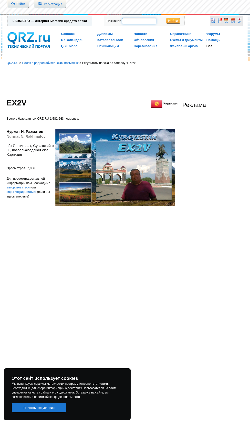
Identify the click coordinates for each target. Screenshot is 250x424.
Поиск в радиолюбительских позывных (50, 63)
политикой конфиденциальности (57, 397)
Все (209, 46)
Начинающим (108, 46)
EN (213, 22)
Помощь (213, 40)
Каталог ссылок (110, 40)
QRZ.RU (13, 63)
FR (219, 22)
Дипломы (105, 34)
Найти (173, 21)
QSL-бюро (69, 46)
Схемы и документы (186, 40)
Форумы (213, 34)
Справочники (180, 34)
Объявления (144, 40)
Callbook (68, 34)
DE (226, 22)
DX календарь (72, 40)
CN (233, 22)
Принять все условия (39, 408)
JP (239, 22)
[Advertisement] (125, 82)
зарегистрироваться (21, 192)
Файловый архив (184, 46)
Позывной (113, 21)
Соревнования (145, 46)
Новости (140, 34)
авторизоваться (18, 187)
